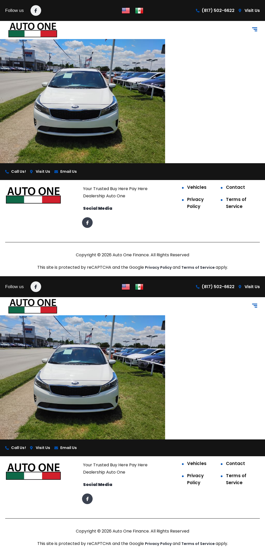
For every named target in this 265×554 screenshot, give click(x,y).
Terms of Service (236, 203)
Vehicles (197, 188)
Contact (235, 188)
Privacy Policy (195, 203)
